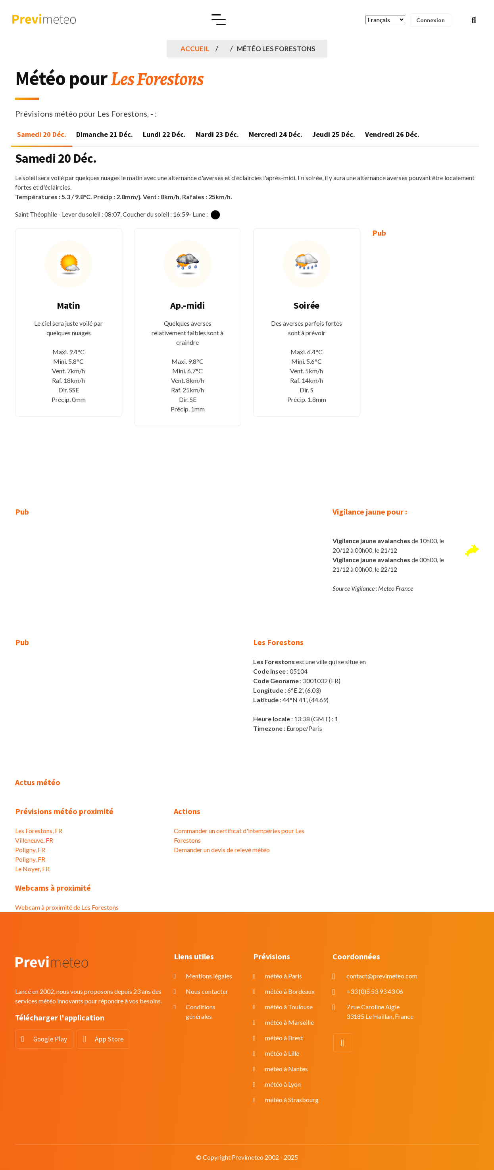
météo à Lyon (283, 1084)
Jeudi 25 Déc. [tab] (333, 134)
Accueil (195, 48)
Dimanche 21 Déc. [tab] (104, 134)
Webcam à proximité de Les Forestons (67, 907)
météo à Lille (282, 1053)
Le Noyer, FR (32, 868)
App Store (109, 1039)
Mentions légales (209, 976)
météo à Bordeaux (290, 991)
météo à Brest (284, 1037)
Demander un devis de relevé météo (222, 849)
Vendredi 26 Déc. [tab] (392, 134)
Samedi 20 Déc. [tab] (41, 134)
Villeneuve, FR (34, 840)
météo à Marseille (289, 1022)
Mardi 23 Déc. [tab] (217, 134)
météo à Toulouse (289, 1007)
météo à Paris (283, 976)
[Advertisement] (425, 367)
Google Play (50, 1039)
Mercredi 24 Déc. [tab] (275, 134)
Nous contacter (207, 991)
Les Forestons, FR (38, 830)
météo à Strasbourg (292, 1099)
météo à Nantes (286, 1068)
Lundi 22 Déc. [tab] (164, 134)
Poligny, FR (30, 849)
